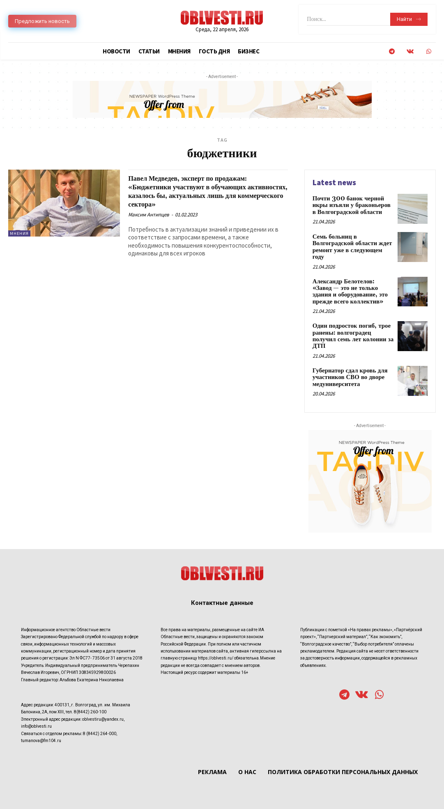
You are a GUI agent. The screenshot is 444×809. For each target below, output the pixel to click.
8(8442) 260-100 (90, 697)
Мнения (19, 233)
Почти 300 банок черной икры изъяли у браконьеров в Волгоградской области (352, 205)
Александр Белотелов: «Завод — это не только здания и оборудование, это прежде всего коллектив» (352, 284)
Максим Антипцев (148, 214)
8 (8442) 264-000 (99, 719)
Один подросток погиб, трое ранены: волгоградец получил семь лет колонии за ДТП (352, 324)
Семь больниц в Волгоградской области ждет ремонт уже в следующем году (352, 243)
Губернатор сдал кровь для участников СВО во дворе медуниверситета (348, 362)
